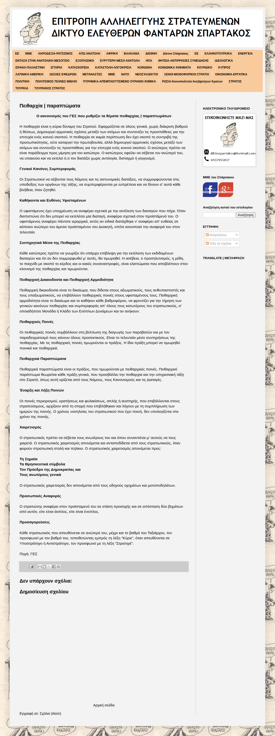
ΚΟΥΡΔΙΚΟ (204, 67)
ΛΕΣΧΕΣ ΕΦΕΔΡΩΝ (63, 74)
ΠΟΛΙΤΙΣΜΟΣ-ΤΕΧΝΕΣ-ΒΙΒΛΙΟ (56, 81)
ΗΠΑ (149, 60)
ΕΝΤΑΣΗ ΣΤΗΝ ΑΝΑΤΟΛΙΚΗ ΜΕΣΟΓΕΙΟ (42, 60)
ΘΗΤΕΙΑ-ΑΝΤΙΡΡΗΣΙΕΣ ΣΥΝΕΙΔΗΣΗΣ (183, 60)
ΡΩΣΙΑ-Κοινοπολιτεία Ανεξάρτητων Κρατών (192, 81)
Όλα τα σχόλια (218, 243)
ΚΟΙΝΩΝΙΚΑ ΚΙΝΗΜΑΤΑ (174, 67)
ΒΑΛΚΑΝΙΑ (131, 53)
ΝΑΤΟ (125, 74)
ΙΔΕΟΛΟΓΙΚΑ (224, 60)
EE (17, 53)
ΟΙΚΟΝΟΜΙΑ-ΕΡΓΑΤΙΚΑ (231, 74)
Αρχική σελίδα (103, 705)
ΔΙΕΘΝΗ (151, 53)
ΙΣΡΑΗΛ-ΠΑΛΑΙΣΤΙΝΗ (30, 67)
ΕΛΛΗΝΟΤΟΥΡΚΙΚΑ (218, 53)
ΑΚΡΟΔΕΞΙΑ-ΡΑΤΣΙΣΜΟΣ (55, 53)
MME (28, 53)
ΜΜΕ (111, 74)
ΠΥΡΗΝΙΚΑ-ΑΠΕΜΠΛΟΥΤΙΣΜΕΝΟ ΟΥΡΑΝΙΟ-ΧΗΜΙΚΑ (119, 81)
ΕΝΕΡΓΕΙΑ (245, 53)
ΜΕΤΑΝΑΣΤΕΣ (92, 74)
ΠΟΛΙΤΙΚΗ (22, 81)
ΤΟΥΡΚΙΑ (21, 88)
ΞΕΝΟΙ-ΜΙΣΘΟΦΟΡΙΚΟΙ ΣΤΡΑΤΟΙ (186, 74)
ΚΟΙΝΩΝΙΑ (144, 67)
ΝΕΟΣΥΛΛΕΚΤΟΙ (146, 74)
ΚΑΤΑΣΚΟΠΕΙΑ (78, 67)
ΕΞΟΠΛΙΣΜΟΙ (85, 60)
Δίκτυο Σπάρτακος (175, 53)
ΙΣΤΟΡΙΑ (56, 67)
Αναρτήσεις (216, 235)
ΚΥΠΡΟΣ (224, 67)
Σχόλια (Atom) (50, 713)
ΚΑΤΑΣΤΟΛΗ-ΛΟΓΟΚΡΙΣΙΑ (113, 67)
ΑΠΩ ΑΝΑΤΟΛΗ (89, 53)
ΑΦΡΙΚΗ (112, 53)
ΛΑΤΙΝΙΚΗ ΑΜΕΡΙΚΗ (29, 74)
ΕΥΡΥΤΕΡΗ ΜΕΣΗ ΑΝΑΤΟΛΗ (120, 60)
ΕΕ (196, 53)
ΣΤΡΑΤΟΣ (235, 81)
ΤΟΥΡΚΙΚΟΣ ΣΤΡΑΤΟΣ (49, 88)
